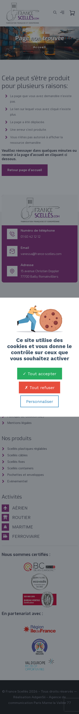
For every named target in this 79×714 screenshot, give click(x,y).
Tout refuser (40, 387)
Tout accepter (39, 373)
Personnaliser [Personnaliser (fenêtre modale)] (39, 401)
